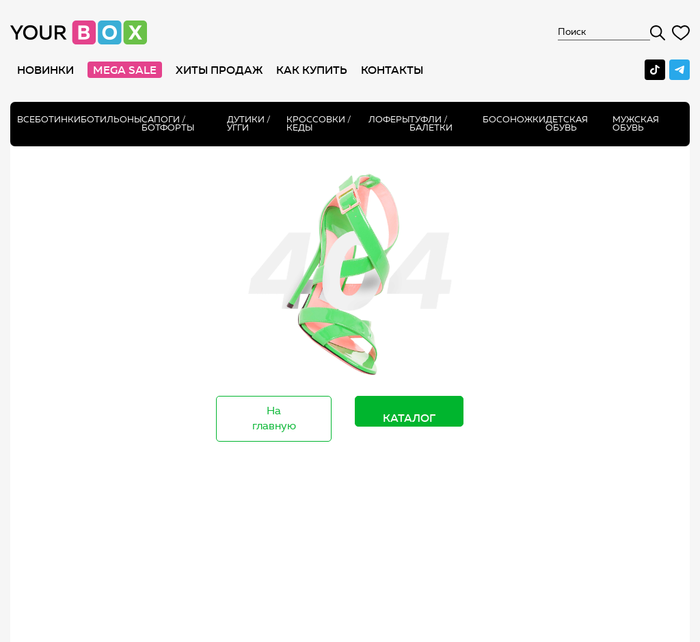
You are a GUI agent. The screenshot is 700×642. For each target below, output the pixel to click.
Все (26, 119)
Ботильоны (111, 119)
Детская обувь (567, 123)
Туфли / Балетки (431, 123)
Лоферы (388, 119)
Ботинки (58, 119)
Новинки (45, 70)
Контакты (392, 70)
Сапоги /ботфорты (168, 123)
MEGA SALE (125, 70)
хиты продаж (219, 70)
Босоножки (514, 119)
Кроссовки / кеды (318, 123)
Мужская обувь (635, 123)
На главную (274, 418)
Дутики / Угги (249, 123)
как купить (311, 70)
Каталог (409, 418)
